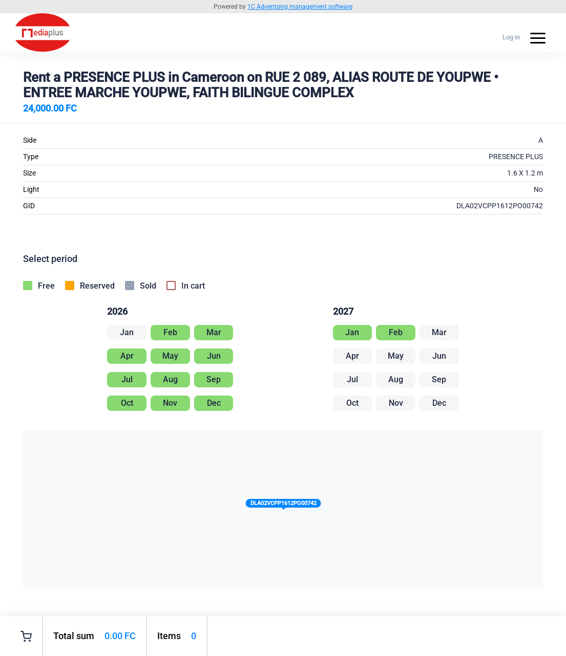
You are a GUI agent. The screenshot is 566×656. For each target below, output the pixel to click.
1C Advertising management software (299, 6)
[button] (283, 505)
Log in (511, 37)
